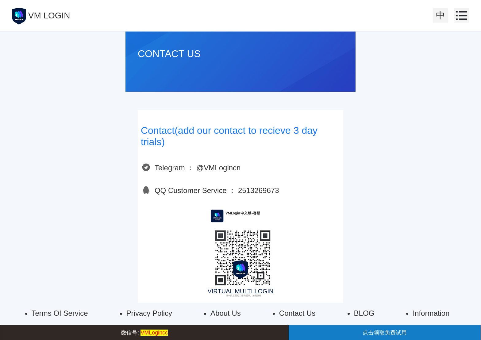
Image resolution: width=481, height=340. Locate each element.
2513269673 (258, 190)
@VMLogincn (218, 168)
